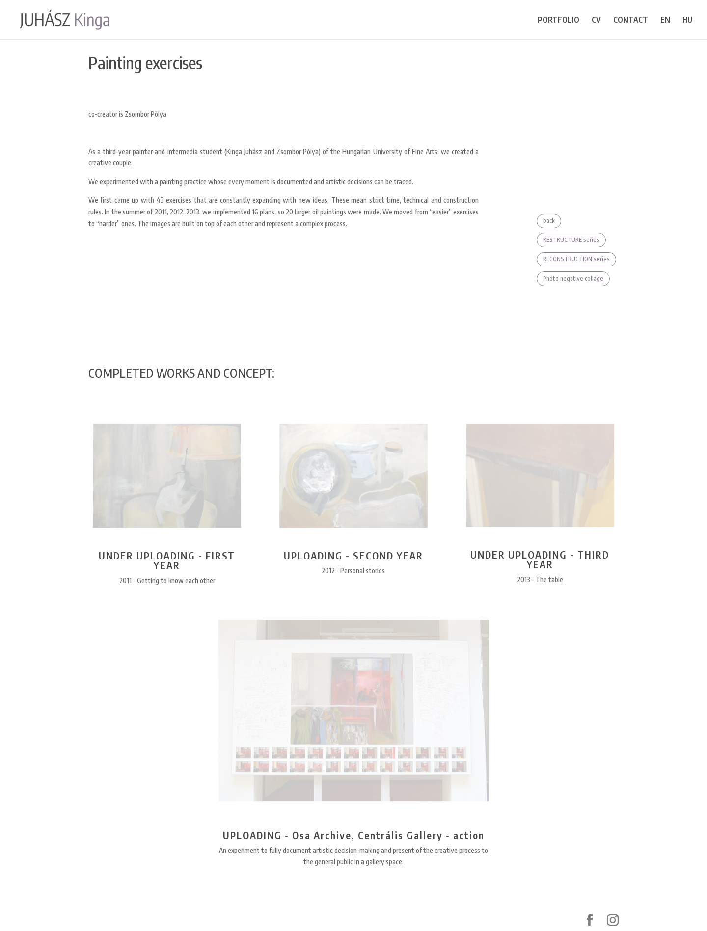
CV (596, 20)
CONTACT (630, 20)
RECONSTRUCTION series (576, 259)
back (549, 220)
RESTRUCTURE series (571, 239)
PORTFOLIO (558, 20)
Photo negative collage (573, 278)
